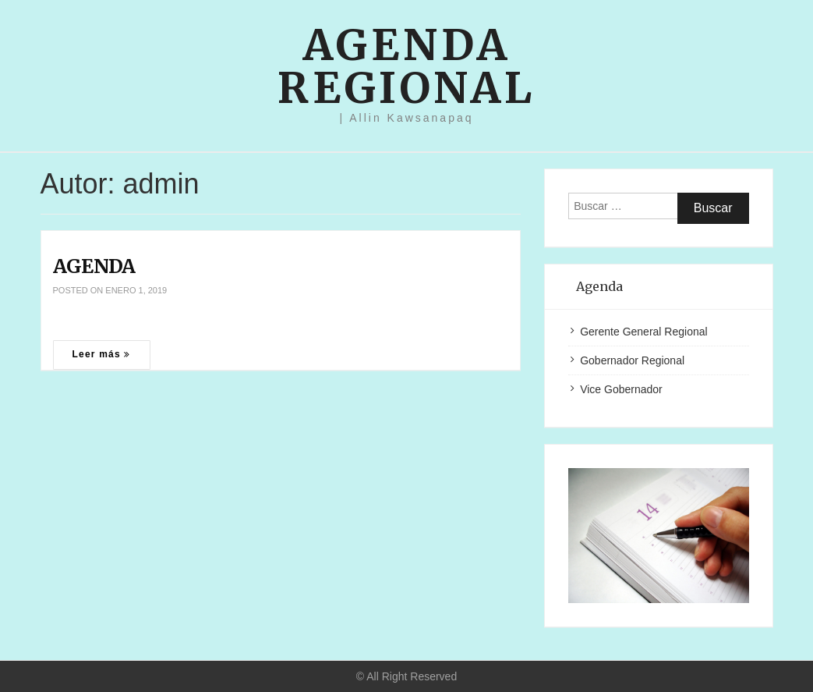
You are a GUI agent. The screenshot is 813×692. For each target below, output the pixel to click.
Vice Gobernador (621, 389)
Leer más (101, 354)
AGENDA (94, 266)
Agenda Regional (406, 66)
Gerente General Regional (643, 331)
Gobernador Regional (632, 360)
